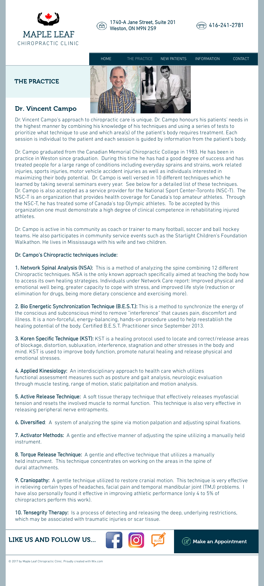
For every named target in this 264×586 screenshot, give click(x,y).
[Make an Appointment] (216, 541)
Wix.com (97, 561)
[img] (115, 89)
